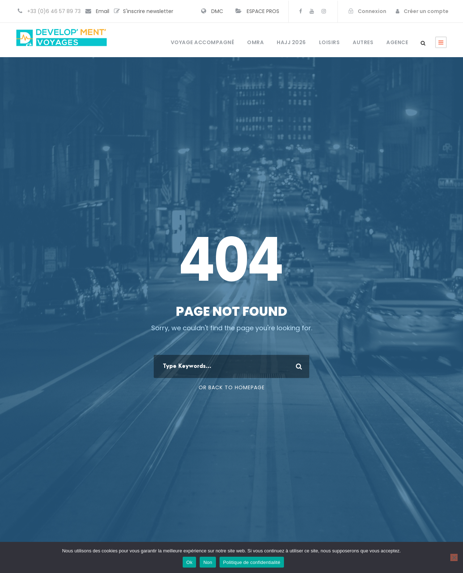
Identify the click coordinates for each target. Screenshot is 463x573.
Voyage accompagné (202, 42)
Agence (397, 42)
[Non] (454, 557)
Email (102, 11)
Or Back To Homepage (232, 387)
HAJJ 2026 (291, 42)
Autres (363, 42)
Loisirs (329, 42)
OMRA (255, 42)
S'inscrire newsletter (148, 11)
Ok (189, 562)
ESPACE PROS (263, 11)
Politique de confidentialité (251, 562)
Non (207, 562)
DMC (217, 11)
